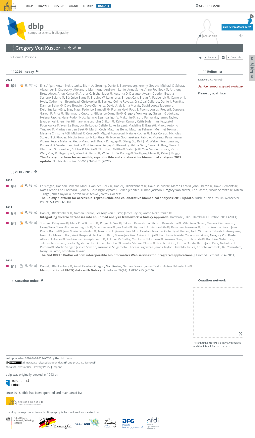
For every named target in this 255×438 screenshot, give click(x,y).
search (59, 6)
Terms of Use (23, 367)
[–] (204, 71)
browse (43, 6)
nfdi (86, 6)
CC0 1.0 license (84, 362)
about (73, 6)
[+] (12, 281)
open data (57, 362)
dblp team (66, 358)
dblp (29, 6)
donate (104, 6)
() (70, 161)
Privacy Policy (42, 367)
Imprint (57, 367)
